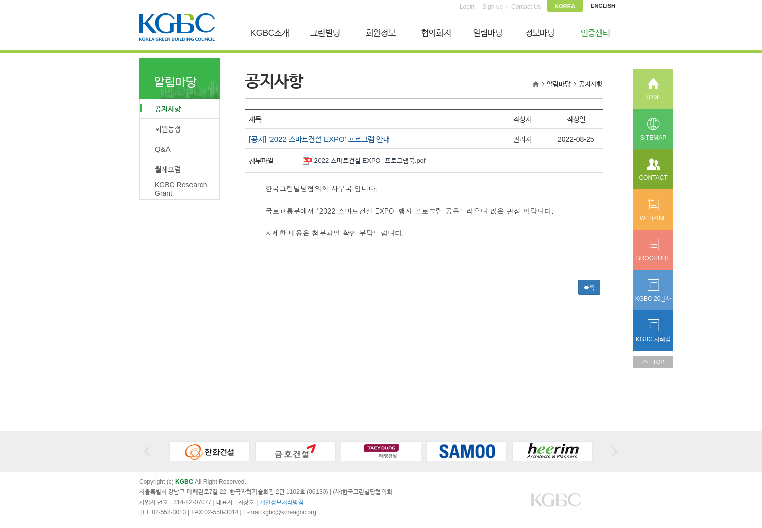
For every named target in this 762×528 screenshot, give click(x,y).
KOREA (565, 6)
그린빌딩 (325, 33)
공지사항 (160, 108)
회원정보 (381, 33)
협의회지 (436, 33)
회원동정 (168, 128)
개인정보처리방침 (282, 502)
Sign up (492, 6)
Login (467, 6)
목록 (589, 287)
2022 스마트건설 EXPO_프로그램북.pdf (369, 160)
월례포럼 (168, 169)
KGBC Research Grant (181, 189)
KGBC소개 (269, 33)
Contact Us (526, 6)
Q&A (163, 149)
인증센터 (595, 33)
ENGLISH (603, 6)
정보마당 (540, 33)
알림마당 (488, 33)
